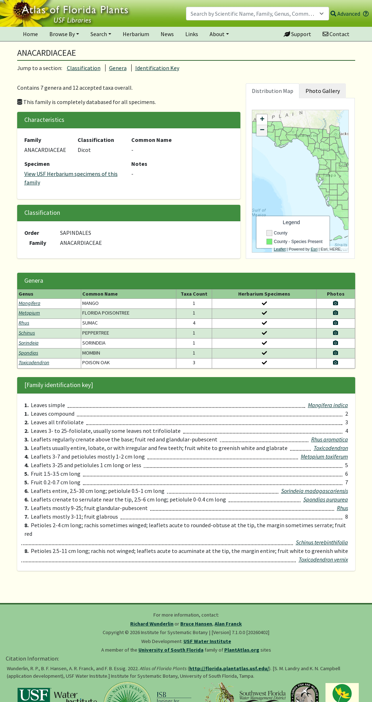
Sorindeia (29, 343)
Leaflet (279, 249)
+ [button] (262, 119)
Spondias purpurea (325, 499)
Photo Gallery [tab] (322, 90)
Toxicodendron (34, 362)
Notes (139, 163)
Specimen (37, 163)
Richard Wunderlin (151, 624)
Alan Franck (228, 624)
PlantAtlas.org (241, 650)
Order (31, 232)
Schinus (27, 333)
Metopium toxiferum (324, 456)
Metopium (29, 313)
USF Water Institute (207, 641)
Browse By (62, 34)
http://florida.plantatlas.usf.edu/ (229, 668)
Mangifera (29, 303)
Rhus (24, 323)
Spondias (28, 353)
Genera (118, 67)
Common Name (151, 139)
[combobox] (257, 13)
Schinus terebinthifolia (322, 542)
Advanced (345, 13)
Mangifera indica (328, 405)
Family (32, 139)
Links (191, 34)
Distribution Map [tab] (272, 90)
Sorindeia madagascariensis (314, 490)
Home (30, 34)
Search (98, 34)
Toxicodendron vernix (323, 559)
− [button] (262, 130)
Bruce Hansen (196, 624)
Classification (84, 67)
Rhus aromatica (329, 439)
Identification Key (157, 67)
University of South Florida (171, 650)
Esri (314, 249)
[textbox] (253, 13)
